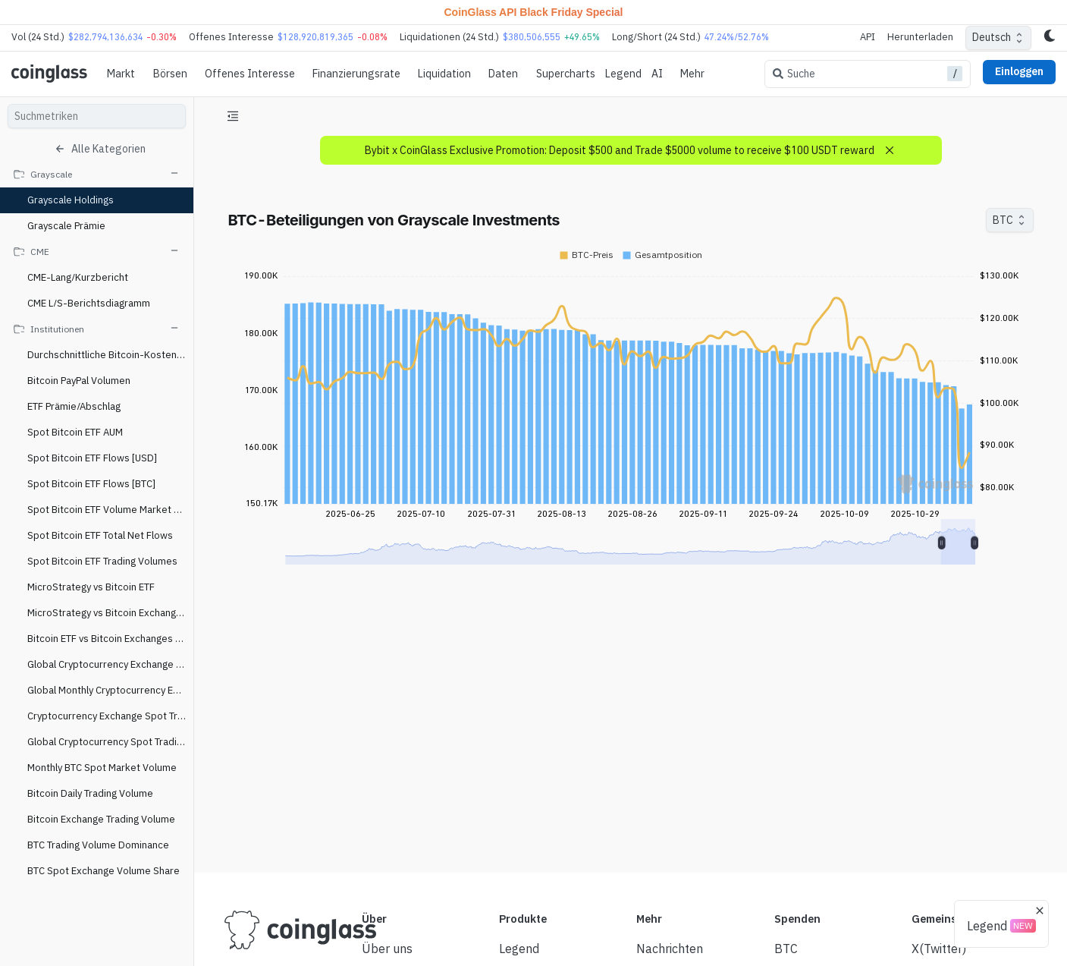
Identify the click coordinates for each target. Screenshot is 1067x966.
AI (657, 73)
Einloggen (1019, 71)
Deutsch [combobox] (991, 37)
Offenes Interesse (250, 73)
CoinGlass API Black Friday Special (533, 12)
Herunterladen (920, 36)
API (867, 36)
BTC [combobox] (1003, 220)
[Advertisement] (630, 804)
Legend (623, 73)
